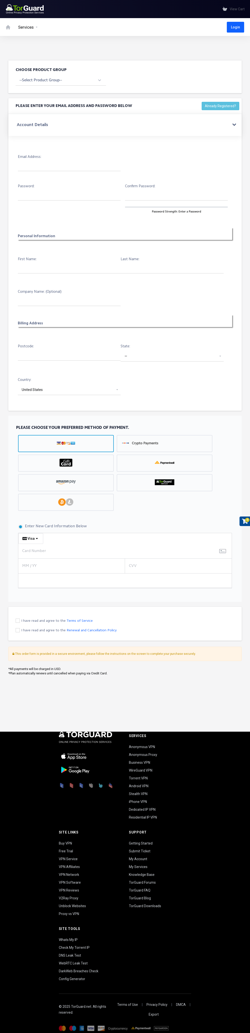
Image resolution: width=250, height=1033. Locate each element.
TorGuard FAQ (139, 890)
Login (235, 27)
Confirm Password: (140, 186)
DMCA (181, 1005)
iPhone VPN (138, 802)
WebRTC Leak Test (73, 963)
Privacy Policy (156, 1005)
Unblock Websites (72, 906)
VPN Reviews (69, 890)
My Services (138, 867)
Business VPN (139, 762)
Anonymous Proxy (143, 755)
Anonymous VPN (142, 747)
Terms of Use (127, 1005)
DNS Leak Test (70, 955)
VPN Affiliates (69, 867)
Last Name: (130, 259)
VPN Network (69, 875)
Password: (26, 186)
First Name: (27, 259)
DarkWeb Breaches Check (78, 971)
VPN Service (68, 859)
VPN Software (70, 882)
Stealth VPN (138, 794)
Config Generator (72, 979)
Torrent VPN (138, 778)
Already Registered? (220, 106)
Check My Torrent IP (74, 948)
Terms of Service (80, 620)
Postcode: (26, 346)
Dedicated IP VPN (142, 809)
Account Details (32, 125)
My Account (138, 859)
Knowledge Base (142, 875)
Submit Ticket (139, 851)
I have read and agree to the (57, 620)
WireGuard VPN (140, 770)
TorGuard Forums (142, 882)
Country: (24, 380)
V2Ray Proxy (68, 898)
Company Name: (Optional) (40, 292)
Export (154, 1014)
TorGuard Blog (140, 898)
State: (125, 346)
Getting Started (141, 843)
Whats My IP (68, 940)
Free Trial (66, 851)
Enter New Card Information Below (52, 526)
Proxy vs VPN (69, 914)
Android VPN (138, 786)
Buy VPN (65, 843)
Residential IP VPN (143, 817)
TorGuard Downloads (145, 906)
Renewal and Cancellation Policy (92, 630)
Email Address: (29, 157)
